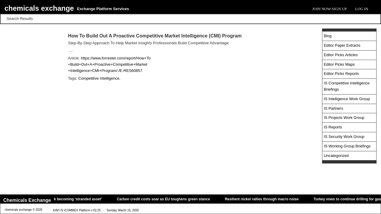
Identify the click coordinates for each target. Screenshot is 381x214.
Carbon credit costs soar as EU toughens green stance (169, 199)
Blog (328, 36)
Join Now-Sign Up (329, 9)
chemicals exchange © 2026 (23, 209)
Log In (361, 9)
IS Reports (333, 127)
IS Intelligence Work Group (347, 99)
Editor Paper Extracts (342, 45)
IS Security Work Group (344, 136)
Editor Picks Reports (341, 73)
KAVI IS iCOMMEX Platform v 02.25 (77, 210)
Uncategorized (336, 155)
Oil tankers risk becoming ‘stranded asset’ (72, 199)
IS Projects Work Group (344, 117)
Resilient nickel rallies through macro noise (268, 199)
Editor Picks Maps (339, 64)
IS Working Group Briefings (347, 146)
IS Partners (333, 108)
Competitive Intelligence (98, 78)
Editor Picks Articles (341, 55)
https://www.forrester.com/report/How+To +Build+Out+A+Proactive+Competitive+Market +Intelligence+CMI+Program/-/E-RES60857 (109, 64)
